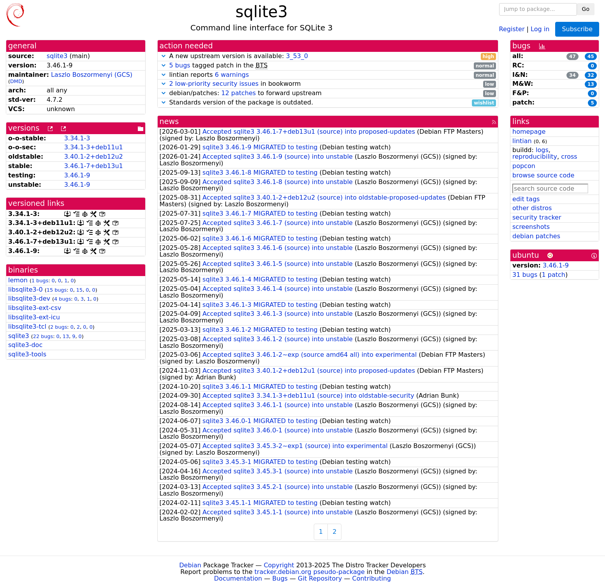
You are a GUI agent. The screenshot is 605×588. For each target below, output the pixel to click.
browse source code (543, 175)
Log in (540, 28)
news (169, 121)
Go (585, 9)
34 (572, 75)
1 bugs (40, 280)
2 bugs (58, 327)
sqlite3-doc (25, 345)
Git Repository (320, 578)
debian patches (536, 236)
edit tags (526, 199)
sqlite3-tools (27, 354)
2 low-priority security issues (214, 83)
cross (569, 156)
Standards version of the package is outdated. (328, 102)
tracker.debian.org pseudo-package (310, 572)
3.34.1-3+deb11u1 (93, 147)
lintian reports (328, 75)
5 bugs (179, 65)
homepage (528, 131)
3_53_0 (297, 56)
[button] (163, 56)
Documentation (238, 578)
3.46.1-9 (77, 175)
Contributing (371, 578)
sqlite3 (57, 56)
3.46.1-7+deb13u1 (93, 166)
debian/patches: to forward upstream (328, 93)
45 (590, 56)
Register (512, 28)
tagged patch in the (328, 65)
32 (590, 75)
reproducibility (534, 156)
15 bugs (57, 290)
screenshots (531, 226)
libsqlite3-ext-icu (34, 317)
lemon (18, 280)
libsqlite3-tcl (27, 326)
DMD (16, 81)
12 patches (238, 93)
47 (572, 56)
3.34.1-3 (77, 138)
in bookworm (328, 84)
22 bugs (43, 336)
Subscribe (577, 29)
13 (66, 336)
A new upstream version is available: (328, 56)
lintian (522, 141)
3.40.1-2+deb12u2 (93, 156)
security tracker (536, 217)
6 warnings (232, 74)
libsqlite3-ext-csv (34, 308)
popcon (523, 166)
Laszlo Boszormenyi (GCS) (91, 74)
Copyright (279, 565)
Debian (190, 565)
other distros (532, 208)
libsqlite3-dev (29, 298)
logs (542, 150)
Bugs (280, 578)
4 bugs (62, 299)
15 (79, 290)
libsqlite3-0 (25, 289)
